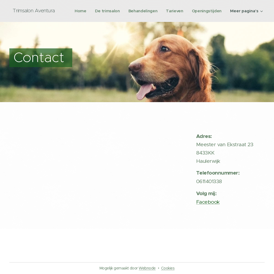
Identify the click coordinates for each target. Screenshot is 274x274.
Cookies (167, 268)
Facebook (208, 202)
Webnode (147, 268)
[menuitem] (117, 11)
